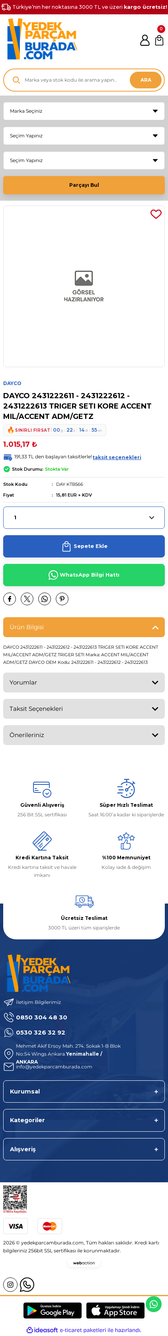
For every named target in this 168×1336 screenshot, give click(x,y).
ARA (146, 80)
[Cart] (159, 40)
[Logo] (40, 40)
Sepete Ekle (84, 546)
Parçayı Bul (84, 185)
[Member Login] (144, 40)
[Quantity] (84, 518)
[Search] (84, 80)
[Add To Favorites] (156, 214)
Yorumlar (23, 682)
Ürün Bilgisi (27, 627)
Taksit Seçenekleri (36, 708)
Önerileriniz (27, 735)
